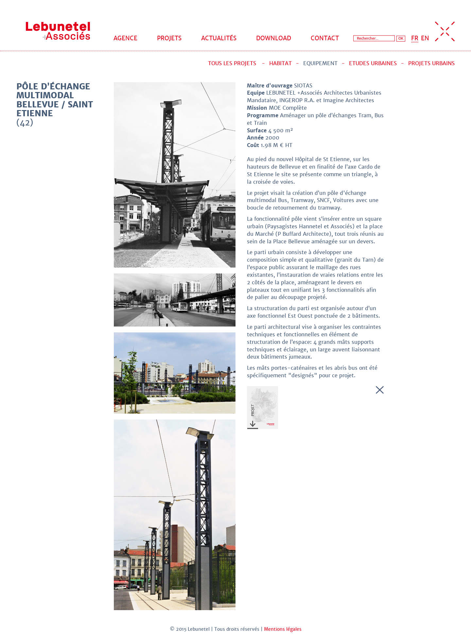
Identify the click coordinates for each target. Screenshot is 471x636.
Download (273, 38)
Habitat (280, 63)
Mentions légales (283, 629)
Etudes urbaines (373, 63)
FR (414, 38)
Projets (169, 38)
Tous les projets (232, 63)
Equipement (320, 63)
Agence (125, 38)
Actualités (218, 38)
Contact (325, 38)
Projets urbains (431, 63)
